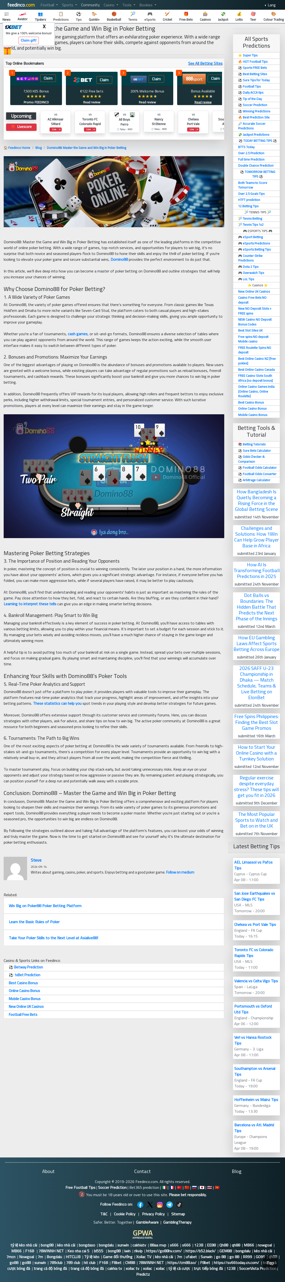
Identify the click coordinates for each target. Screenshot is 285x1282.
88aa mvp (158, 1245)
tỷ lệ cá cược (179, 1268)
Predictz (143, 1274)
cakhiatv (139, 1245)
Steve (36, 860)
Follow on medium (180, 872)
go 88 (221, 1256)
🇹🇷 (179, 1187)
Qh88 (223, 1245)
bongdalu (106, 1245)
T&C (103, 1214)
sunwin (123, 1245)
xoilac (147, 1268)
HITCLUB (73, 1256)
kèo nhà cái (66, 1245)
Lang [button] (271, 5)
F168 (30, 1251)
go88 (14, 1262)
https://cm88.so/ (181, 1262)
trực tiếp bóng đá (208, 1268)
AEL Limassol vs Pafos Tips (253, 865)
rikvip (138, 1251)
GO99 (260, 1256)
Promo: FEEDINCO (36, 102)
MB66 (249, 1245)
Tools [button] (127, 5)
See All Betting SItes (205, 63)
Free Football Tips (80, 1187)
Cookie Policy (124, 1214)
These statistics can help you (57, 703)
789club (56, 1262)
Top (270, 1262)
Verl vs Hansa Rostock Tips (252, 1040)
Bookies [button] (146, 5)
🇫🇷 (171, 1187)
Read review (91, 102)
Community (90, 5)
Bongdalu (54, 1256)
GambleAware (147, 1222)
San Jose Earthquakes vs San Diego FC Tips (254, 896)
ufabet (191, 1256)
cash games (78, 333)
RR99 (247, 1256)
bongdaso (87, 1245)
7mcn (10, 1256)
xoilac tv (132, 1268)
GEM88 (225, 1251)
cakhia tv (114, 1268)
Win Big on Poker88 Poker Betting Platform (45, 905)
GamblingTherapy (177, 1222)
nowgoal (265, 1245)
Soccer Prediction (112, 1187)
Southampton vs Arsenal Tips (254, 1071)
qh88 (236, 1245)
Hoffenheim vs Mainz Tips (256, 1099)
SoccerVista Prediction (257, 1268)
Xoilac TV (143, 1256)
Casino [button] (109, 5)
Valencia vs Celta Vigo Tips (256, 980)
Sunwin (206, 1256)
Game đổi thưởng (117, 1256)
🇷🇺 (194, 1187)
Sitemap (178, 1214)
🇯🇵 (202, 1187)
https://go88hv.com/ (164, 1251)
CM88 (130, 1262)
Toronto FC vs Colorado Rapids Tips (253, 952)
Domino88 (119, 259)
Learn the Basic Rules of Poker (34, 921)
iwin (127, 1251)
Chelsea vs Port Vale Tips (255, 924)
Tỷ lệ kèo (91, 1256)
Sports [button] (68, 5)
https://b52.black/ (200, 1251)
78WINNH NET (51, 1251)
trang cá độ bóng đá (50, 1268)
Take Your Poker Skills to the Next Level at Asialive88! (53, 937)
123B (198, 1245)
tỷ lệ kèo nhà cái (23, 1245)
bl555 (99, 1251)
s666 (174, 1245)
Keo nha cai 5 (78, 1251)
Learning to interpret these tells (30, 603)
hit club (89, 1262)
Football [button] (48, 5)
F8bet (117, 1262)
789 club (73, 1262)
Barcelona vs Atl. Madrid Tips (254, 1127)
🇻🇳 (217, 1187)
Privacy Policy (153, 1214)
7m (40, 1256)
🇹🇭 (209, 1187)
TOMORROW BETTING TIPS (260, 174)
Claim (48, 78)
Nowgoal (26, 1256)
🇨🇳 (186, 1187)
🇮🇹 (164, 1187)
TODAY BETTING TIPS (258, 141)
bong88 (47, 1245)
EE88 (211, 1245)
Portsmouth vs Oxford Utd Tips (253, 1009)
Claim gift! (29, 40)
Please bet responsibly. (188, 1194)
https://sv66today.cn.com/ (236, 1262)
